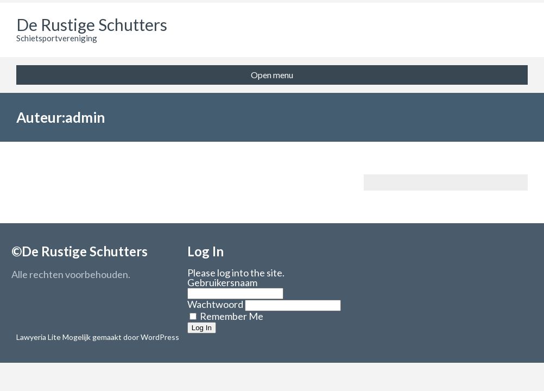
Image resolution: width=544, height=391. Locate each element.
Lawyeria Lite (39, 337)
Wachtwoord (215, 304)
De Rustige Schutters (91, 24)
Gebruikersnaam (222, 282)
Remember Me (226, 316)
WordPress (159, 337)
